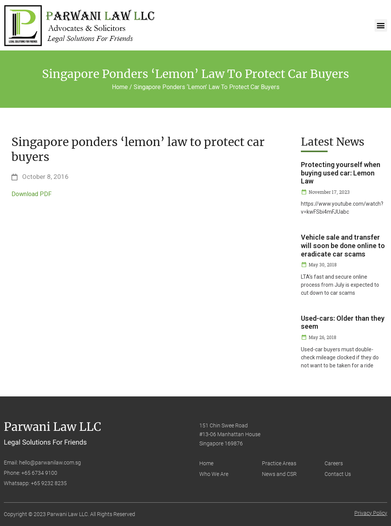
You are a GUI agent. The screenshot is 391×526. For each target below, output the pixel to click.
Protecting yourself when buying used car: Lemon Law (340, 173)
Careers (334, 463)
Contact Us (338, 474)
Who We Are (213, 474)
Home (206, 463)
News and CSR (279, 474)
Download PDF (31, 194)
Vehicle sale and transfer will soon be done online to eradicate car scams (343, 245)
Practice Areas (279, 463)
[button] (381, 25)
